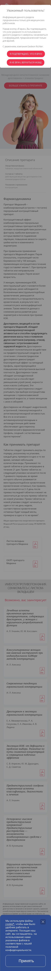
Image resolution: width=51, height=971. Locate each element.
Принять (26, 961)
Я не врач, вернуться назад (25, 62)
